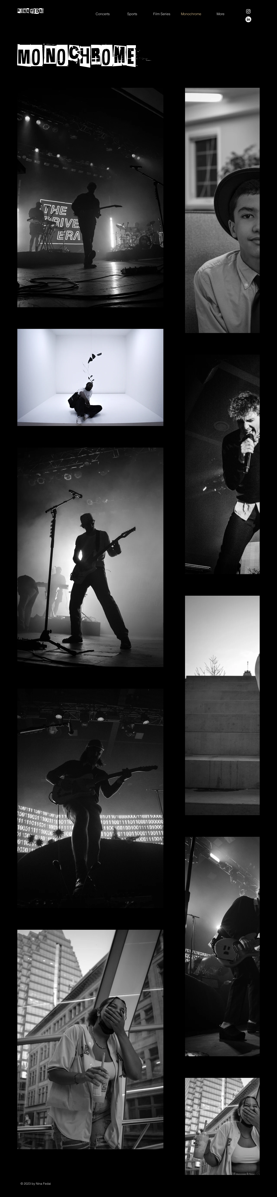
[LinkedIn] (248, 19)
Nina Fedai (31, 11)
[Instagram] (248, 11)
